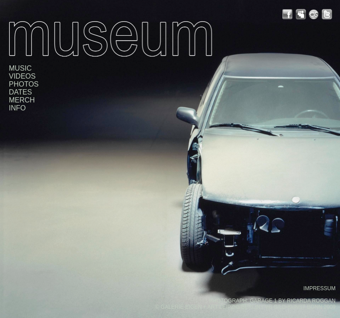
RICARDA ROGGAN (311, 301)
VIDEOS (22, 76)
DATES (20, 92)
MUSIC (20, 68)
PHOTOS (24, 84)
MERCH (22, 100)
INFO (17, 108)
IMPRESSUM (319, 288)
